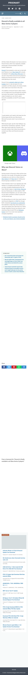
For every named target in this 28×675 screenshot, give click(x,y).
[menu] (3, 13)
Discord (4, 70)
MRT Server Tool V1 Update (10, 591)
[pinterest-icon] (19, 8)
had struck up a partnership (18, 203)
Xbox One (14, 179)
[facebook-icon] (8, 8)
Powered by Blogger (11, 672)
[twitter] (9, 367)
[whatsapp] (19, 367)
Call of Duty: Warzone (20, 189)
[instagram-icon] (15, 8)
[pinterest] (13, 367)
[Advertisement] (14, 45)
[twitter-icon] (12, 8)
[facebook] (4, 367)
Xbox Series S (5, 179)
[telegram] (23, 367)
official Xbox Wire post (17, 74)
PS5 (17, 201)
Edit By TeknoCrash (21, 672)
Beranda (14, 669)
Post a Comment (5, 28)
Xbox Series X (16, 72)
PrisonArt (14, 3)
